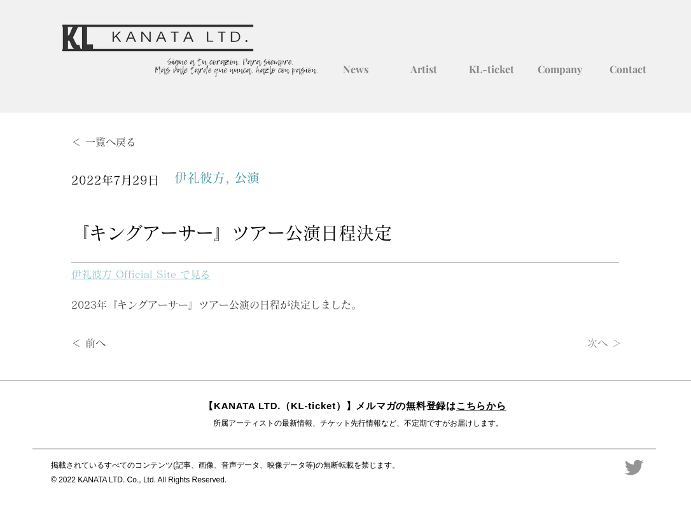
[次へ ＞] (590, 343)
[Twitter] (634, 467)
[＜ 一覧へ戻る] (113, 142)
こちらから (481, 405)
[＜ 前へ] (113, 343)
